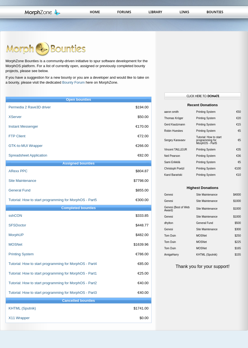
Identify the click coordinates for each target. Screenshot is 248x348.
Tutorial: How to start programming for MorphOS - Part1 (53, 273)
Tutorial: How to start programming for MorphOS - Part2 (53, 283)
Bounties (215, 12)
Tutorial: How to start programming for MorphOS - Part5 (53, 200)
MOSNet (15, 244)
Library (155, 12)
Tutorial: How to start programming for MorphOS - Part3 (53, 293)
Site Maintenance (22, 181)
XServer (15, 117)
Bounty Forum (73, 82)
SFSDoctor (17, 225)
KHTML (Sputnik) (22, 308)
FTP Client (17, 136)
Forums (124, 12)
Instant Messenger (23, 126)
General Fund (20, 190)
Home (95, 12)
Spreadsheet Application (28, 155)
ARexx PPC (18, 171)
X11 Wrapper (19, 318)
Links (184, 12)
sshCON (15, 215)
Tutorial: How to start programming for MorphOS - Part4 (53, 264)
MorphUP (16, 235)
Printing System (21, 254)
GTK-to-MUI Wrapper (25, 146)
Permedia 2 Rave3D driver (30, 107)
